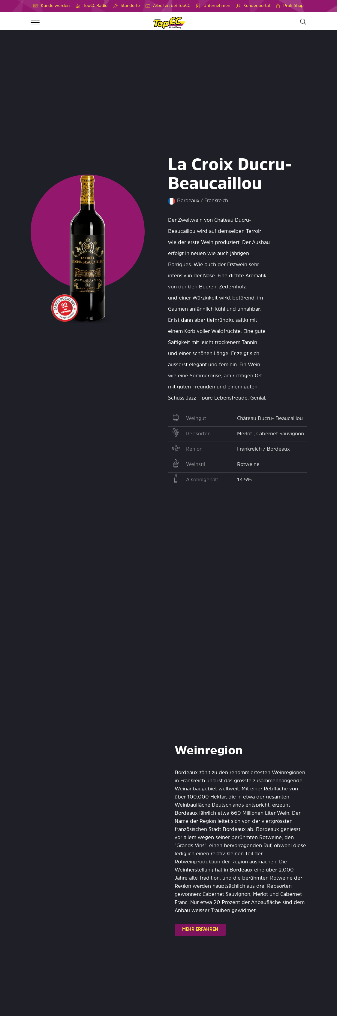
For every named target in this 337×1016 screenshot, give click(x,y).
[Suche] (303, 22)
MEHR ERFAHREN (200, 929)
